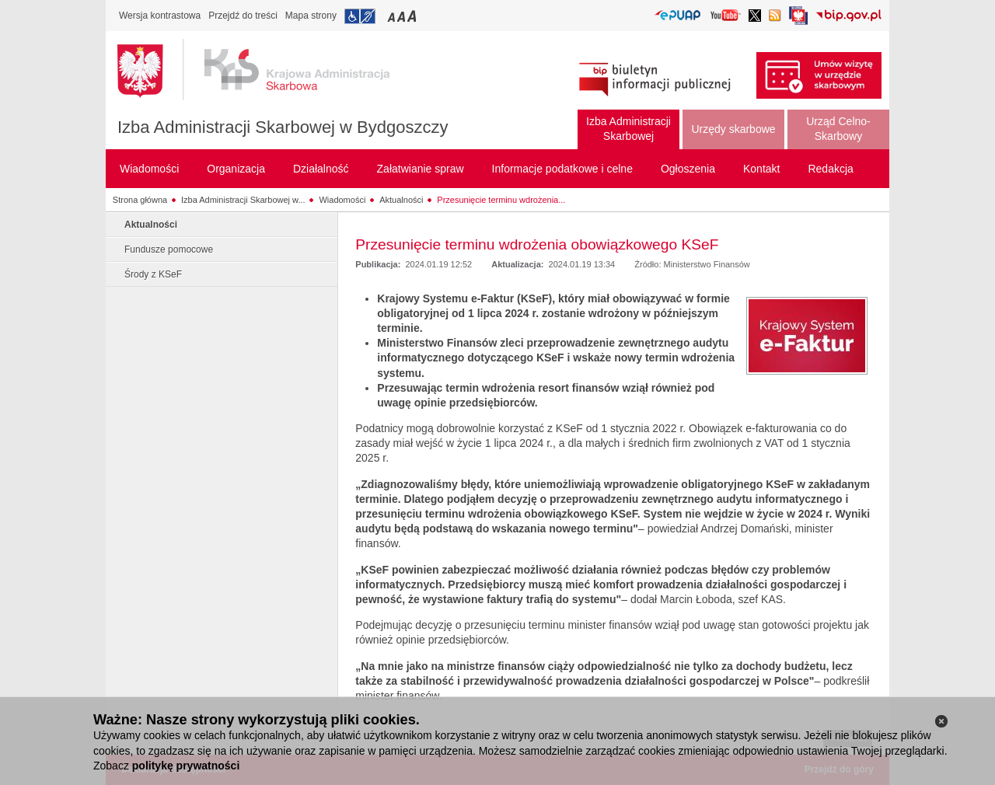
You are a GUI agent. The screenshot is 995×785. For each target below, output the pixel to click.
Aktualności (401, 199)
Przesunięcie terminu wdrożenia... (501, 199)
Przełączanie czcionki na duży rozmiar (413, 16)
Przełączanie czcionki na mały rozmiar (392, 16)
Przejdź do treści (243, 15)
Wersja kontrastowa (160, 15)
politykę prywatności (185, 765)
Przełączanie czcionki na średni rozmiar (402, 16)
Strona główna (140, 199)
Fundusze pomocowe (168, 249)
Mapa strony (311, 15)
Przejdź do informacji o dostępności (359, 16)
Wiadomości (342, 199)
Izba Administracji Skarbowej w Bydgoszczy (283, 127)
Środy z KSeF (153, 274)
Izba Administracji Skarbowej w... (243, 199)
